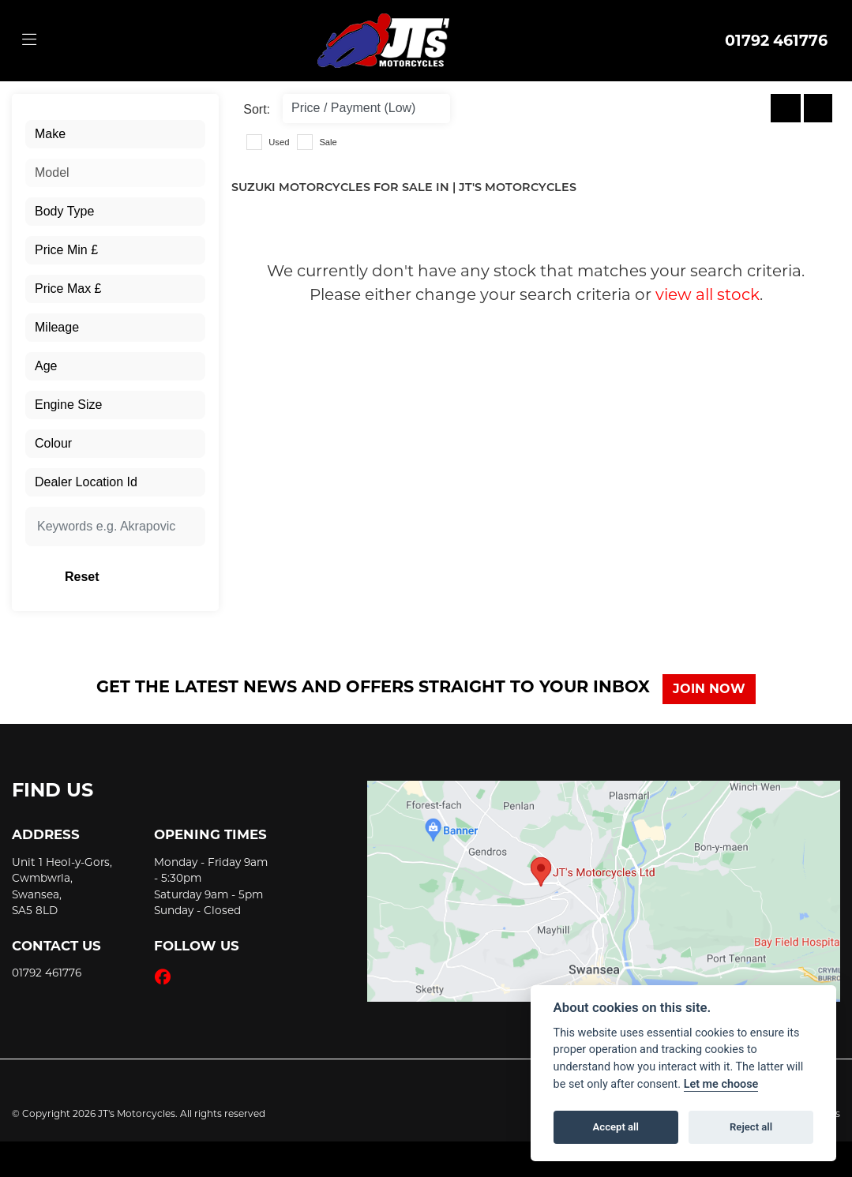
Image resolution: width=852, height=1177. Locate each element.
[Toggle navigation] (29, 40)
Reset (142, 576)
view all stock (707, 294)
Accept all (616, 1127)
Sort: (256, 109)
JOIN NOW (714, 688)
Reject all (751, 1127)
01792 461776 (776, 40)
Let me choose (721, 1084)
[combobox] (115, 134)
